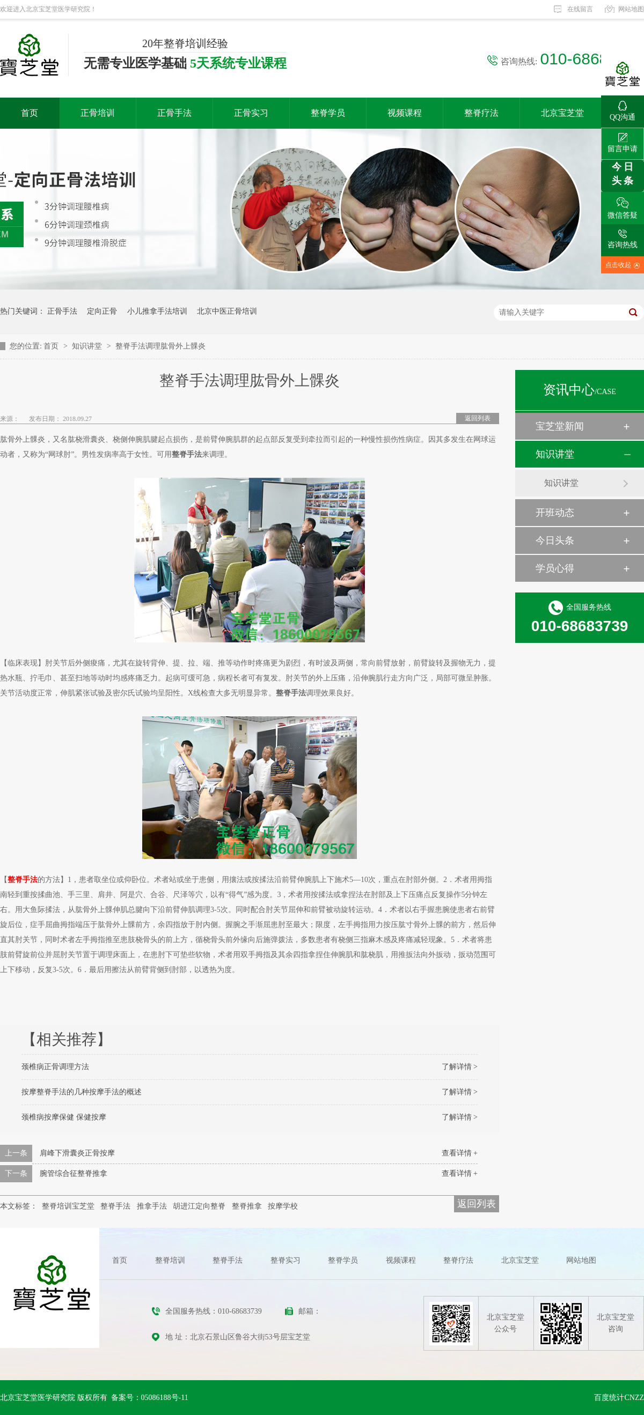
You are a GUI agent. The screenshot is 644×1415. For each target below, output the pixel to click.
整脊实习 (285, 1260)
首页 (29, 112)
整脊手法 (23, 880)
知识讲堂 (88, 346)
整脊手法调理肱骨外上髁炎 (160, 346)
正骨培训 (97, 112)
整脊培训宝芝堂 (68, 1206)
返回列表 (478, 418)
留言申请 (623, 140)
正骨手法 (174, 112)
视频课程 (404, 112)
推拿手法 (152, 1206)
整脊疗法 (481, 112)
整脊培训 (170, 1260)
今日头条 (555, 540)
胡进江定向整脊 (199, 1206)
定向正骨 (102, 311)
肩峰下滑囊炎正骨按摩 (77, 1153)
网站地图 (631, 9)
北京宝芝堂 (562, 112)
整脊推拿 (247, 1206)
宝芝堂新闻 (560, 426)
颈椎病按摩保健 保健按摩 (63, 1117)
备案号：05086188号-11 (149, 1398)
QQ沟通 (622, 108)
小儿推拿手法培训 (157, 311)
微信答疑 (623, 205)
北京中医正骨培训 (227, 311)
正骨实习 (251, 112)
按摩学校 (283, 1206)
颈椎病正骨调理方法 (55, 1067)
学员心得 (555, 568)
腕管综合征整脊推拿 (73, 1173)
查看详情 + (460, 1153)
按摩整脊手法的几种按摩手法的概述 (81, 1092)
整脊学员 (328, 112)
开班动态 (555, 512)
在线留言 (580, 9)
